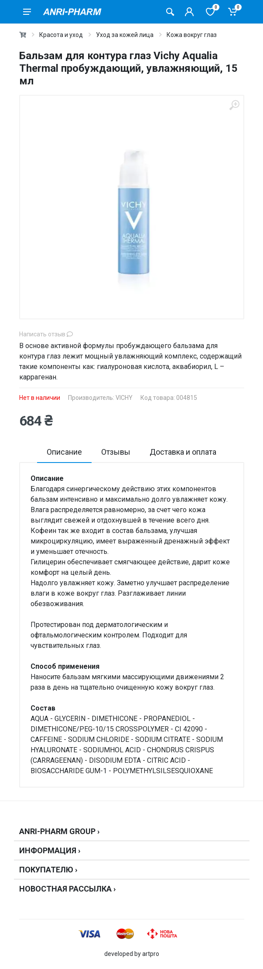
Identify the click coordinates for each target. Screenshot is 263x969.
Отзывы (115, 451)
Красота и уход (61, 34)
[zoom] (234, 105)
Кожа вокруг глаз (192, 34)
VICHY (124, 397)
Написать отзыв (46, 334)
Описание (64, 451)
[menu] (27, 12)
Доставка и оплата (183, 451)
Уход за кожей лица (125, 34)
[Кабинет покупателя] (189, 11)
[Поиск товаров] (170, 11)
